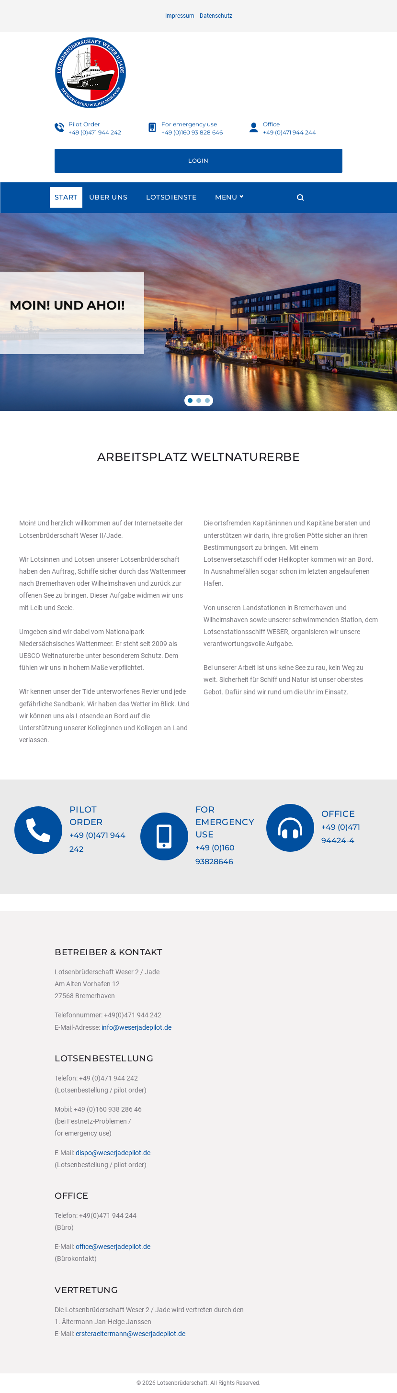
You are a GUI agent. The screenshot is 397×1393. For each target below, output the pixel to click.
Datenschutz (216, 15)
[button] (190, 417)
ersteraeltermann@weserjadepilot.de (130, 1333)
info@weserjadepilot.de (136, 1027)
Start (66, 214)
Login (198, 177)
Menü (276, 214)
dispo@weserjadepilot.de (113, 1153)
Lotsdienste (171, 214)
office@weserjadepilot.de (113, 1246)
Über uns (108, 214)
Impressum (179, 15)
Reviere (230, 214)
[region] (198, 329)
